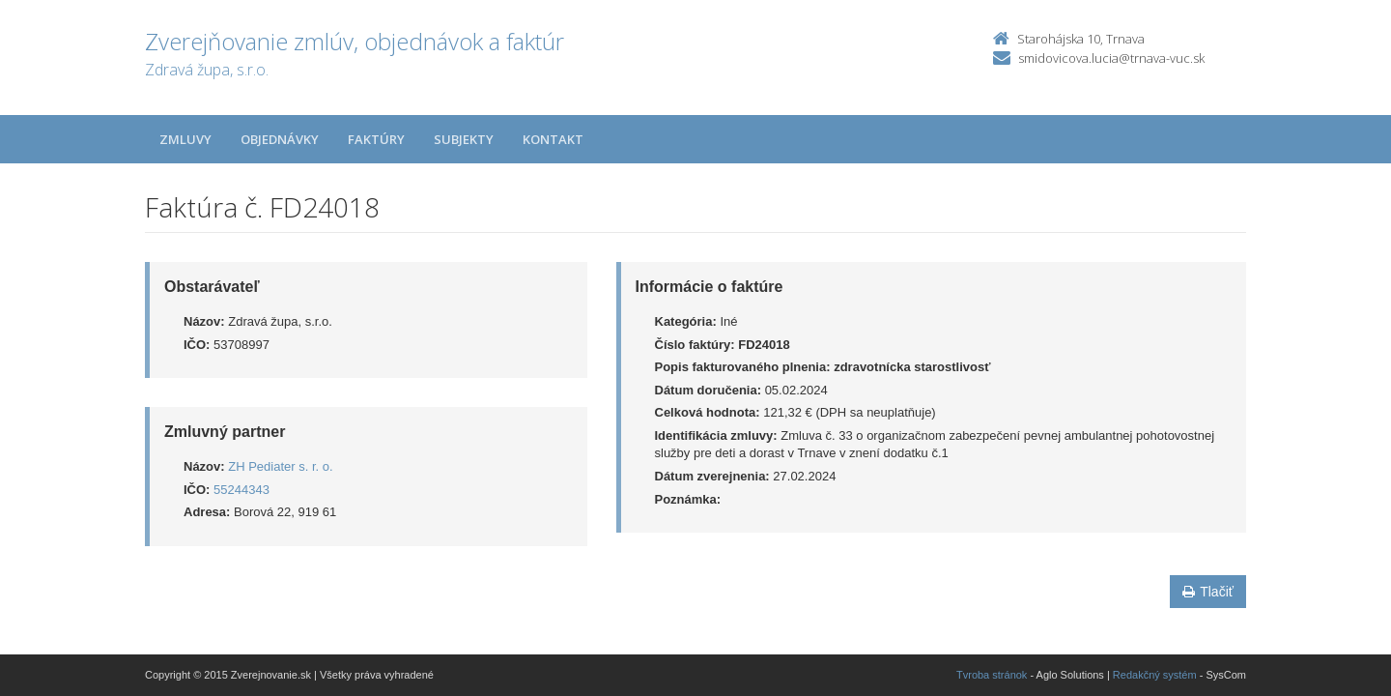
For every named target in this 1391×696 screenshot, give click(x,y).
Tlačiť (1208, 591)
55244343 (241, 489)
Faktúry (376, 139)
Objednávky (280, 139)
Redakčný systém (1155, 675)
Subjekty (464, 139)
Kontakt (553, 139)
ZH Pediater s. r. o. (280, 466)
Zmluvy (185, 139)
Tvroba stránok (991, 675)
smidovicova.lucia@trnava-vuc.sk (1111, 58)
